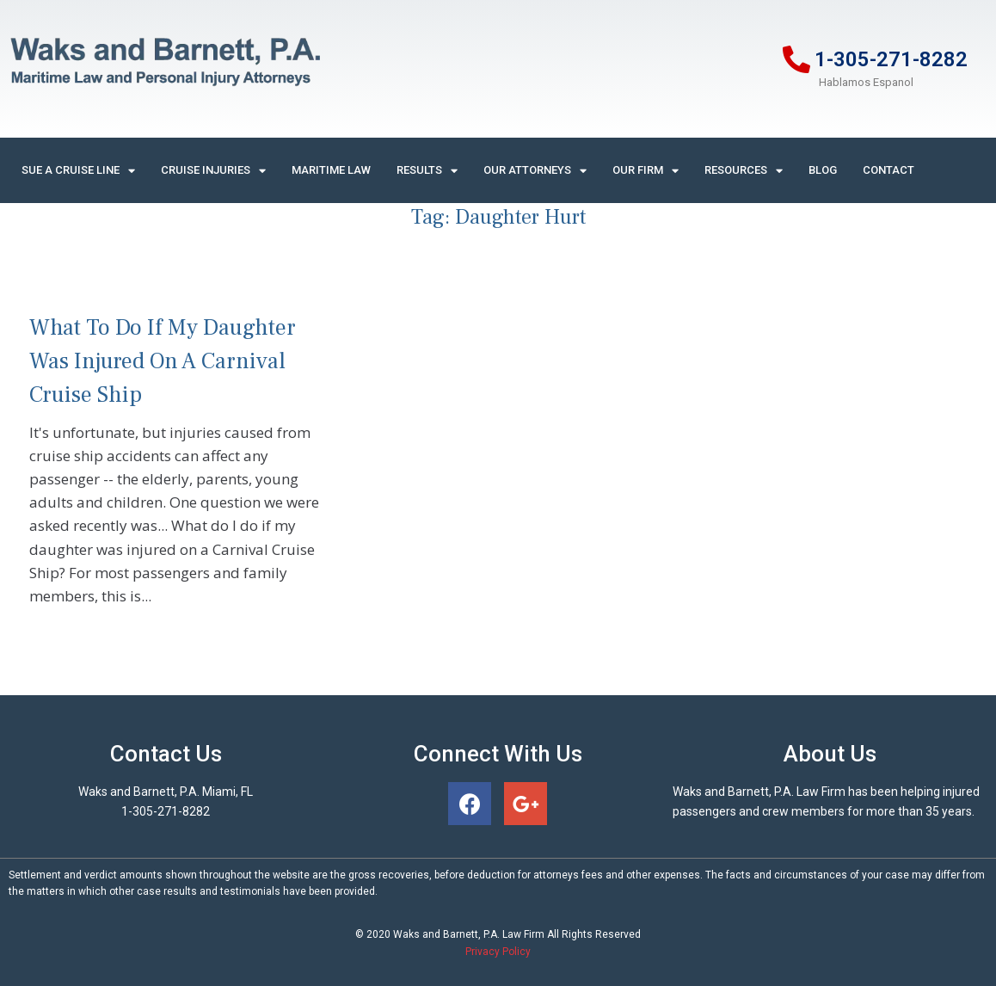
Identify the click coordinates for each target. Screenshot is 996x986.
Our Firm (645, 171)
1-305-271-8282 (891, 59)
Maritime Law (331, 169)
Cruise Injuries (213, 171)
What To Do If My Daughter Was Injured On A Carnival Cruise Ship (162, 361)
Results (427, 171)
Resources (743, 171)
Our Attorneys (535, 171)
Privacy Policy (498, 952)
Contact (888, 169)
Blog (822, 169)
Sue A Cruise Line (78, 171)
